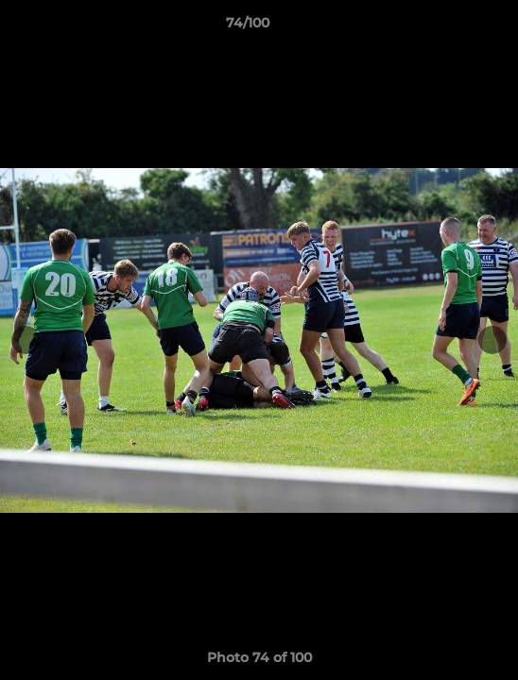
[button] (450, 27)
